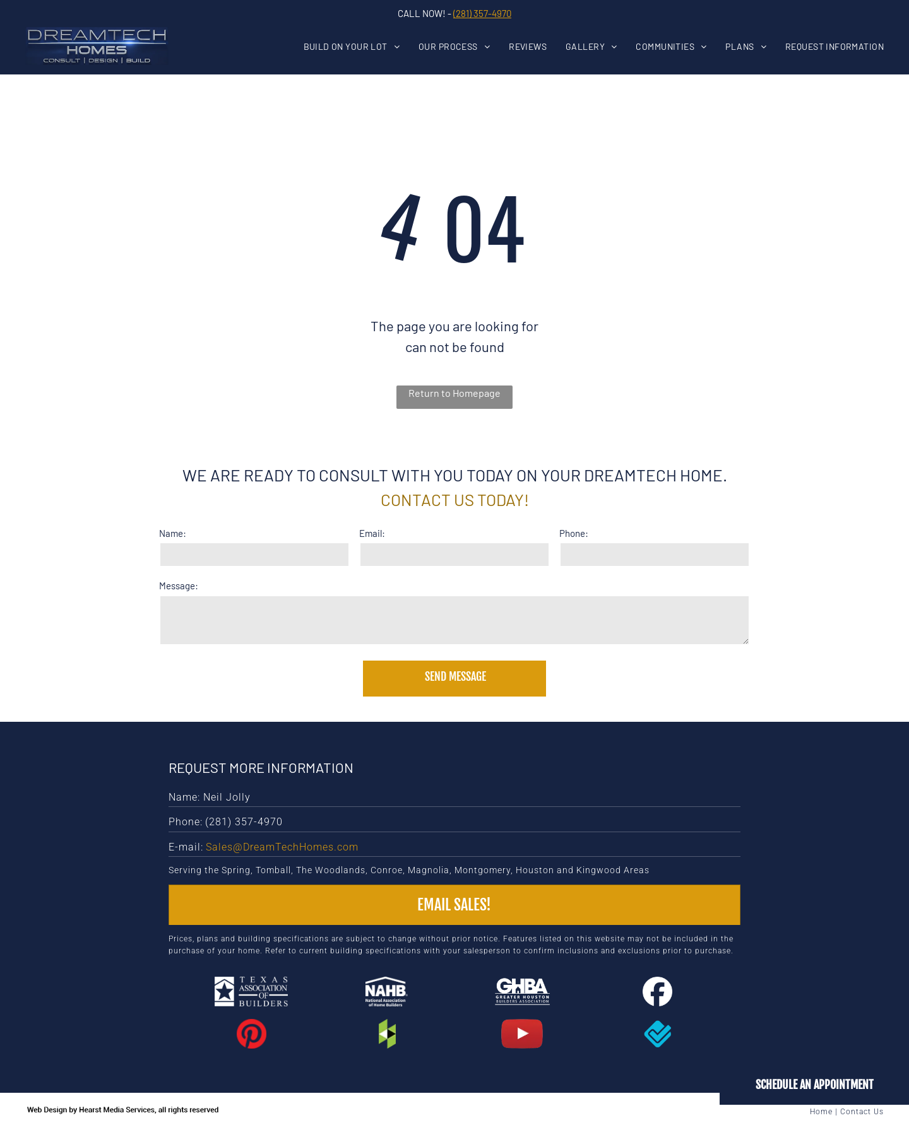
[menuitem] (361, 46)
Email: (372, 533)
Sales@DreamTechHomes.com (282, 847)
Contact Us (862, 1111)
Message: (178, 585)
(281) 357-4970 (482, 13)
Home (821, 1111)
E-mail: (186, 847)
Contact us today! (455, 499)
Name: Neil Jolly (210, 797)
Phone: (573, 533)
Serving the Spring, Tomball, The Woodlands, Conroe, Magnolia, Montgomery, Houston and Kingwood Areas (409, 870)
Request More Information (261, 767)
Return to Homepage (454, 393)
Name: (172, 533)
